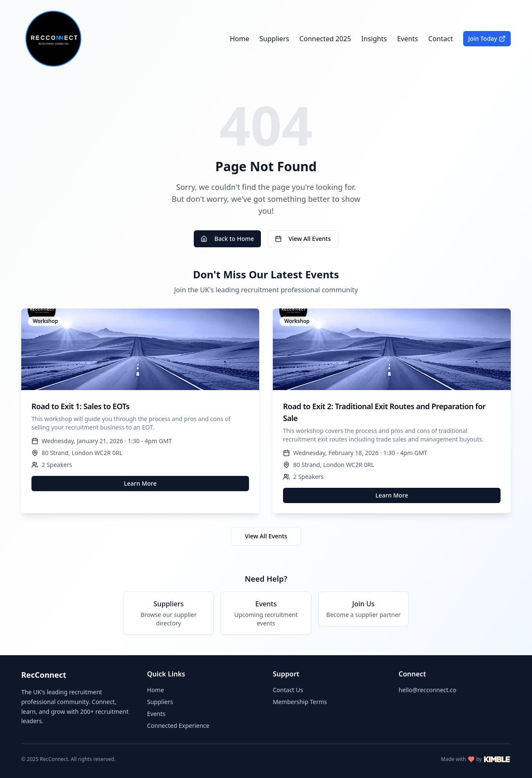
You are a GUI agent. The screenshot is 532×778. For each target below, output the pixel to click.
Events (407, 38)
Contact (440, 38)
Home (239, 38)
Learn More (140, 483)
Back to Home (227, 239)
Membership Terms (300, 702)
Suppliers (274, 38)
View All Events (303, 239)
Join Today (487, 38)
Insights (374, 38)
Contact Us (288, 690)
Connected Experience (178, 725)
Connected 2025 (325, 38)
